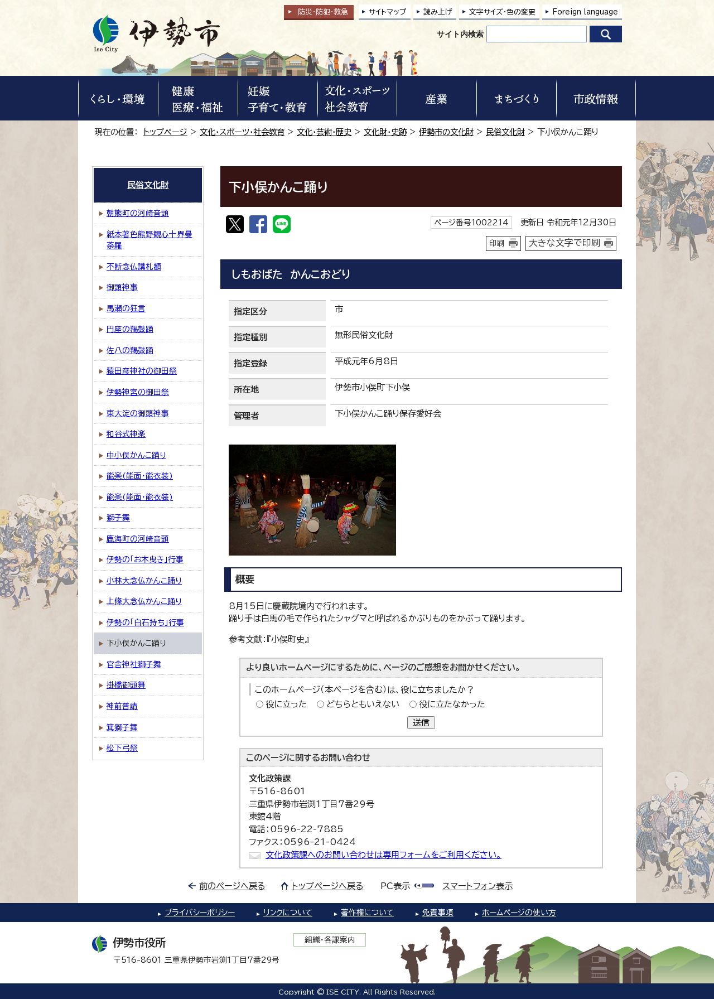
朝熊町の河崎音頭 (138, 213)
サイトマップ (388, 12)
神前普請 (122, 706)
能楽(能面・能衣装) (140, 476)
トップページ (165, 132)
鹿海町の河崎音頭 (138, 539)
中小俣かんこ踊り (136, 455)
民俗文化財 (505, 132)
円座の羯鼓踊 (130, 329)
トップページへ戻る (328, 886)
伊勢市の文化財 (446, 132)
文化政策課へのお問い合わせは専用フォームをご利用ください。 (383, 855)
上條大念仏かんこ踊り (144, 601)
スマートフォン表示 (477, 886)
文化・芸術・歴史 (324, 132)
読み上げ (437, 12)
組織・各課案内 (330, 940)
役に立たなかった (452, 704)
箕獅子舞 (122, 727)
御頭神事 (122, 287)
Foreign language (585, 12)
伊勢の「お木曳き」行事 (145, 559)
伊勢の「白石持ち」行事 (145, 622)
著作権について (367, 912)
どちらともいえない (362, 704)
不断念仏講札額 (134, 267)
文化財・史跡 (385, 132)
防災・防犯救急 (323, 12)
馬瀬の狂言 (126, 308)
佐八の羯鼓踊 (130, 350)
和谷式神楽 (126, 434)
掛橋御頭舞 (126, 685)
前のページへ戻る (232, 886)
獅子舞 (118, 518)
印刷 (497, 243)
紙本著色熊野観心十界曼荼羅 (149, 240)
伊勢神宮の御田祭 (138, 392)
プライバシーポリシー (200, 912)
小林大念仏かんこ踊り (144, 581)
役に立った (286, 704)
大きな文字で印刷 (564, 242)
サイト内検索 (460, 34)
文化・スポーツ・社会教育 (242, 132)
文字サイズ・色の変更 (502, 12)
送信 (421, 722)
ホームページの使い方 (519, 912)
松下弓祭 (122, 748)
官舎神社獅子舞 (134, 664)
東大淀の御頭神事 (138, 413)
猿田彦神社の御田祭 (142, 371)
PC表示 (395, 886)
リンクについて (287, 912)
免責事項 (438, 912)
